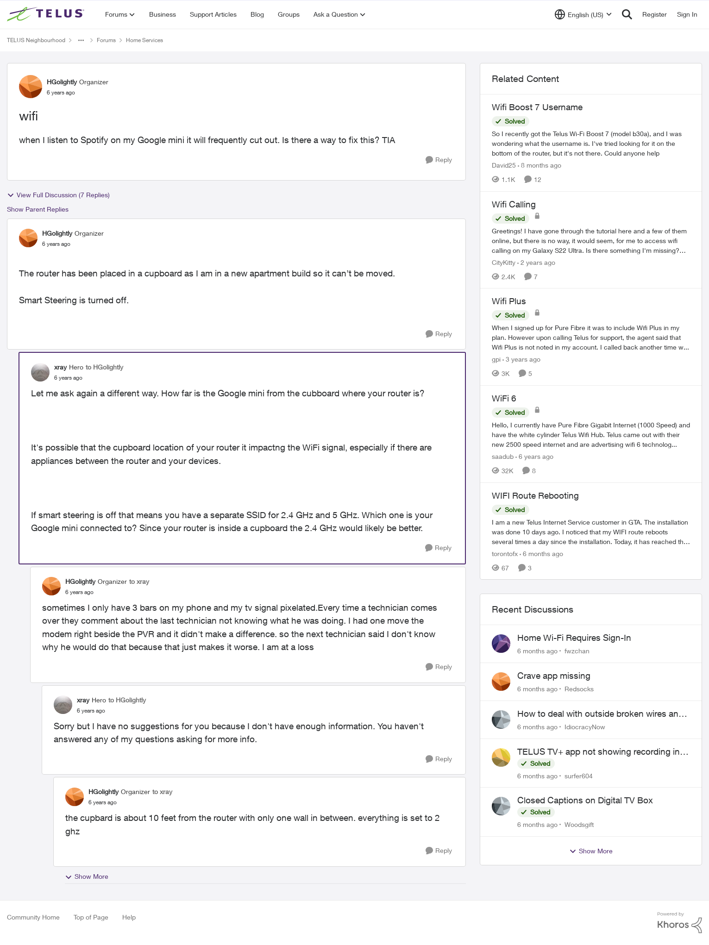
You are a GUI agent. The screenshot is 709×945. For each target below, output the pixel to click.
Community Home (33, 917)
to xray (139, 581)
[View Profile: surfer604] (501, 757)
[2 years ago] (536, 262)
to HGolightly (104, 367)
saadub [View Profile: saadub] (503, 456)
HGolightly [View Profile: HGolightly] (62, 82)
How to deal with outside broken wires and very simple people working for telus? (600, 714)
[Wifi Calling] (591, 240)
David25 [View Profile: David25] (504, 165)
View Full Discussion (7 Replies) (58, 195)
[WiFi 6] (591, 434)
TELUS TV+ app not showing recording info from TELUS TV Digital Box (602, 751)
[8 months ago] (539, 165)
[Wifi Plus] (591, 337)
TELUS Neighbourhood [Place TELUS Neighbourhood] (36, 40)
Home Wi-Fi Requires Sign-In (574, 637)
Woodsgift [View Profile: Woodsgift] (579, 824)
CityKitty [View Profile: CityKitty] (503, 262)
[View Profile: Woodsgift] (501, 806)
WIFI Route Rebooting (535, 495)
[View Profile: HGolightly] (30, 86)
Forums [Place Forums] (106, 40)
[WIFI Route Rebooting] (591, 531)
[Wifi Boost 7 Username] (591, 143)
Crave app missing (553, 675)
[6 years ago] (534, 456)
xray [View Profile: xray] (60, 367)
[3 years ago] (521, 359)
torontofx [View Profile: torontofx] (505, 553)
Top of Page (91, 917)
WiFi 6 (504, 398)
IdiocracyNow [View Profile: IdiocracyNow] (585, 727)
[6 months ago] (541, 553)
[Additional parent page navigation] (81, 40)
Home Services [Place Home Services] (144, 40)
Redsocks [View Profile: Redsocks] (579, 689)
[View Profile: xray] (40, 372)
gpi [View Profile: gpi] (496, 359)
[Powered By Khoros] (680, 922)
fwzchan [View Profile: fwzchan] (577, 651)
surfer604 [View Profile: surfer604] (579, 775)
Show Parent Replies (38, 209)
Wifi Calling (514, 204)
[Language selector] (583, 14)
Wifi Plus (509, 301)
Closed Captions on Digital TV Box (585, 800)
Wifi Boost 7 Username (537, 107)
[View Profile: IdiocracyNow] (501, 719)
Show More (86, 876)
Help (129, 917)
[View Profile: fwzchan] (501, 643)
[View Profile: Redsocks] (501, 681)
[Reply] (439, 160)
